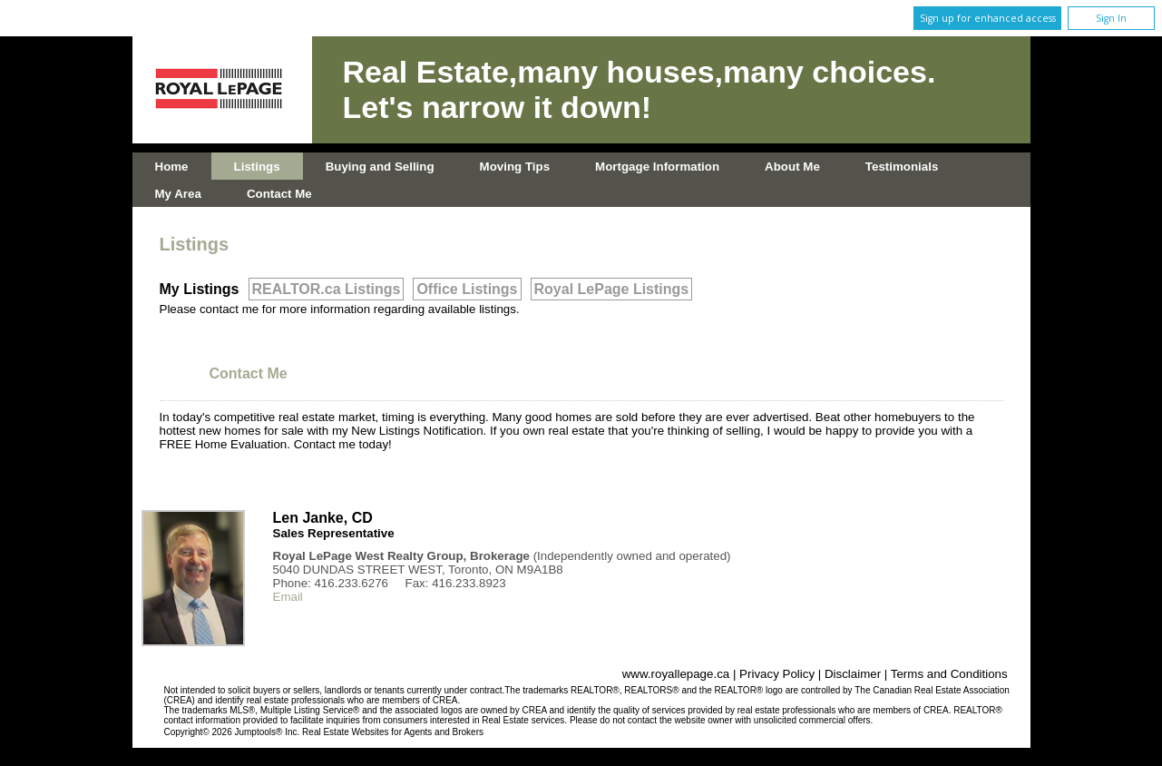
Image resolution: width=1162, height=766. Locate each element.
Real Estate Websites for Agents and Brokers (392, 732)
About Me (792, 166)
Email (288, 597)
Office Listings (466, 289)
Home (172, 166)
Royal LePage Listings (611, 289)
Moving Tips (515, 166)
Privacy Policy (777, 674)
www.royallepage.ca (676, 674)
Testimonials (901, 166)
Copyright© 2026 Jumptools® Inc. (232, 732)
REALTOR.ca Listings (326, 289)
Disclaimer (853, 674)
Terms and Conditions (949, 674)
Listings (257, 166)
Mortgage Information (657, 166)
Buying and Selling (380, 166)
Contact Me (279, 194)
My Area (178, 194)
